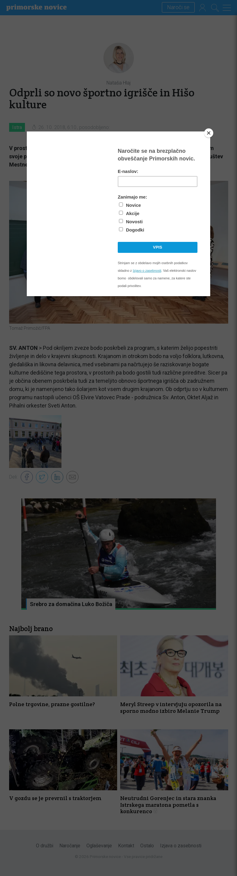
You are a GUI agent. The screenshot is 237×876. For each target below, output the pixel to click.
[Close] (208, 133)
